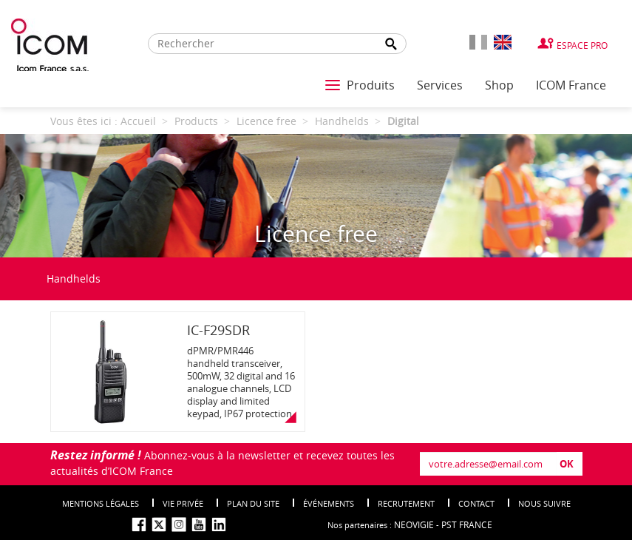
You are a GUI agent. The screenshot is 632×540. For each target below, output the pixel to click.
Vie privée (183, 503)
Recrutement (406, 503)
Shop (499, 85)
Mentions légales (100, 503)
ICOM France (571, 85)
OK (567, 463)
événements (328, 503)
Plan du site (253, 503)
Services (440, 85)
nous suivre (544, 503)
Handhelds (74, 278)
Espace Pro (582, 45)
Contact (476, 503)
